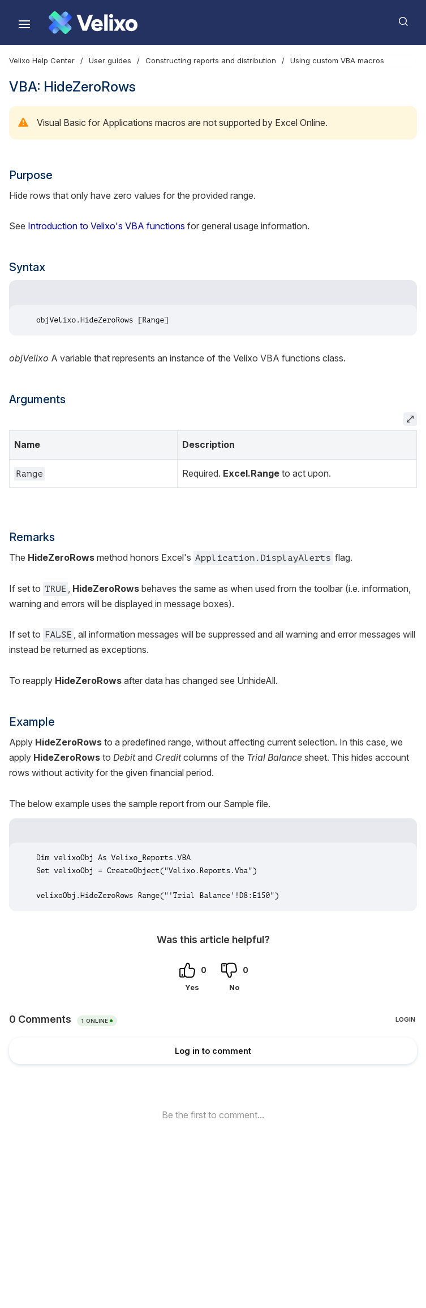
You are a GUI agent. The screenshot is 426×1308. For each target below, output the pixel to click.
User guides (110, 60)
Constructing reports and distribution (210, 60)
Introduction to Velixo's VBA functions (106, 226)
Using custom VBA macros (337, 60)
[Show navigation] (24, 24)
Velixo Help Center (42, 60)
